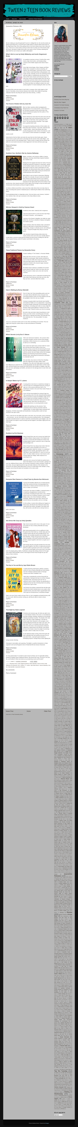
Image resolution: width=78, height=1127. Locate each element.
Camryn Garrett (59, 286)
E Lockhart (68, 383)
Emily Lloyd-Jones (58, 409)
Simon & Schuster (66, 1011)
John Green (56, 574)
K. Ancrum (56, 594)
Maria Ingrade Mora (63, 770)
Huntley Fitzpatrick (58, 493)
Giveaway (59, 454)
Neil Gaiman (63, 844)
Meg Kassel (56, 794)
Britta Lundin (64, 272)
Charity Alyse (67, 312)
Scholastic (66, 989)
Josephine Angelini (62, 577)
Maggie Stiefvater (58, 752)
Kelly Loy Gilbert (67, 646)
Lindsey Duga (57, 725)
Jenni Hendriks (68, 530)
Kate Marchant (66, 611)
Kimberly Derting (58, 662)
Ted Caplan (68, 1053)
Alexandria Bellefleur (58, 164)
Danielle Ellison (57, 361)
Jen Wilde (60, 527)
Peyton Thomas (58, 869)
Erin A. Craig (58, 424)
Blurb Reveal (65, 259)
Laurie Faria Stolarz (58, 704)
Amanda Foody (57, 178)
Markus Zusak (61, 781)
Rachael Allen (59, 879)
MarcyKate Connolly (58, 760)
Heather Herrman (66, 477)
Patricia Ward (65, 865)
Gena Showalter (59, 449)
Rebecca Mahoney (68, 900)
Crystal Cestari (63, 348)
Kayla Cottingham (63, 639)
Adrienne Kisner (59, 147)
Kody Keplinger (67, 665)
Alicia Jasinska (68, 165)
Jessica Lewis (63, 558)
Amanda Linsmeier (63, 180)
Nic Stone (70, 844)
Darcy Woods (61, 366)
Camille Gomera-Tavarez (67, 285)
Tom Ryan (62, 1069)
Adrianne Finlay (59, 145)
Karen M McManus (63, 601)
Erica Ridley (67, 422)
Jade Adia (64, 506)
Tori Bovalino (69, 1072)
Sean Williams (64, 992)
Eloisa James (65, 403)
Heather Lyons (57, 480)
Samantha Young (59, 954)
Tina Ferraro (65, 1064)
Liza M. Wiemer (69, 735)
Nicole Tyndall (66, 847)
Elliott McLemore (57, 403)
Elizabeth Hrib (64, 393)
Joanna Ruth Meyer (58, 568)
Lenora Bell (60, 711)
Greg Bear (62, 458)
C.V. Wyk (66, 281)
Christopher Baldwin (63, 327)
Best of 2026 (22, 18)
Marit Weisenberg (57, 780)
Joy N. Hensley (59, 580)
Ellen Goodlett (59, 400)
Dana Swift (62, 357)
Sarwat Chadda (68, 983)
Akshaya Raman (63, 152)
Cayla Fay (64, 309)
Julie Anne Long (60, 584)
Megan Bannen (69, 794)
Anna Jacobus (65, 213)
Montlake (69, 827)
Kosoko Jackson (57, 666)
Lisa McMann (62, 729)
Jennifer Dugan (67, 536)
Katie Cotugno (64, 632)
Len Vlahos (61, 709)
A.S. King (57, 132)
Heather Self (56, 481)
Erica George (65, 420)
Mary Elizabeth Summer (67, 784)
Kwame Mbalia (65, 676)
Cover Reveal (61, 347)
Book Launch (58, 262)
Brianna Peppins (57, 269)
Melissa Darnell (62, 803)
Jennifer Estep (67, 538)
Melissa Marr (56, 807)
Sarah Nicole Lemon (67, 979)
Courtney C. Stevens (67, 342)
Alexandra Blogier (62, 158)
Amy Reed (56, 194)
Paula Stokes (61, 866)
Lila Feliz (69, 715)
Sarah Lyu (69, 976)
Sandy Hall (56, 957)
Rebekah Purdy (57, 907)
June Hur (64, 590)
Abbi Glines (68, 134)
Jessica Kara (64, 555)
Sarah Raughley (64, 980)
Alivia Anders (65, 168)
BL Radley (62, 254)
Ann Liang (56, 208)
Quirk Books (56, 877)
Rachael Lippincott (67, 879)
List (67, 732)
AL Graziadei (61, 154)
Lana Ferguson (69, 682)
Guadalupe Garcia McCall (65, 461)
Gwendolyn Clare (65, 462)
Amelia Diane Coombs (63, 185)
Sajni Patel (66, 949)
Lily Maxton (69, 718)
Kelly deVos (67, 643)
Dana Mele (66, 355)
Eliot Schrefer (68, 387)
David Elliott (67, 367)
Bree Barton (56, 265)
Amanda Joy (56, 180)
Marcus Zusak (67, 758)
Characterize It (57, 312)
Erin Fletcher (61, 426)
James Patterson (64, 509)
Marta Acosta (68, 781)
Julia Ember (60, 581)
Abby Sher (56, 135)
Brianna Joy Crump (67, 268)
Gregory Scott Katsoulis (61, 460)
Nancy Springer (68, 833)
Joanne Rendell (57, 569)
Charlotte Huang (68, 314)
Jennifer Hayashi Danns (66, 539)
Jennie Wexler (57, 532)
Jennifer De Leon (66, 535)
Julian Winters (66, 583)
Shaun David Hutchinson (65, 1003)
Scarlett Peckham (58, 989)
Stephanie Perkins (58, 1032)
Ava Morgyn (62, 234)
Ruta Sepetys (68, 940)
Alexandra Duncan (66, 161)
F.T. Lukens (27, 665)
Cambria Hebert (64, 283)
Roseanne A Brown (66, 936)
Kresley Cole (67, 666)
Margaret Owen (58, 763)
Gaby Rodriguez (69, 446)
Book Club (70, 260)
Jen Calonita (67, 523)
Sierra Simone (57, 1011)
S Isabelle (68, 943)
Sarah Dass (62, 969)
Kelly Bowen (65, 642)
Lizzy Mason (58, 737)
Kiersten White (57, 658)
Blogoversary (69, 257)
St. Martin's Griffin (63, 1024)
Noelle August (62, 853)
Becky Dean (60, 241)
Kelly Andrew (58, 642)
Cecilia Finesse (57, 311)
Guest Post (57, 462)
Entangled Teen (68, 419)
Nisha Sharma (58, 852)
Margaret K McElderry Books (62, 761)
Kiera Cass (66, 656)
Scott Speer (64, 990)
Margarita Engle (61, 765)
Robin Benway (57, 923)
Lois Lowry (65, 737)
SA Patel (69, 946)
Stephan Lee (68, 1028)
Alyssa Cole (64, 174)
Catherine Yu (56, 308)
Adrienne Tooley (67, 147)
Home (7, 18)
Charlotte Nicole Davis (60, 315)
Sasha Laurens (64, 985)
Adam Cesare (61, 139)
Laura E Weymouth (58, 688)
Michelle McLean (68, 816)
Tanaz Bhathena (68, 1047)
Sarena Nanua (61, 983)
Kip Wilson (63, 663)
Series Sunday (61, 993)
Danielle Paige (57, 363)
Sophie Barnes (57, 1018)
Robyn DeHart (56, 927)
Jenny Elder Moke (58, 549)
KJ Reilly (56, 665)
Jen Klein (69, 525)
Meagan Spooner (59, 793)
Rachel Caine (57, 880)
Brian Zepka (68, 266)
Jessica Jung (56, 555)
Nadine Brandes (63, 830)
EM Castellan (61, 404)
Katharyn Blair (63, 619)
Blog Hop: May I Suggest (60, 102)
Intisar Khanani (59, 497)
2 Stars (66, 124)
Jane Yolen (61, 513)
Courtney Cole (57, 344)
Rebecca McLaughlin (60, 902)
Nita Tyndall (65, 852)
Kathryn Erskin (61, 627)
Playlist (55, 872)
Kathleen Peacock (63, 626)
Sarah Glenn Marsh (68, 970)
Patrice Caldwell (69, 863)
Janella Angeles (67, 513)
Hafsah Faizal (61, 464)
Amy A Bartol (62, 190)
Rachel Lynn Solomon (65, 884)
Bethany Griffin (63, 249)
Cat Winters (59, 305)
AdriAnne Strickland (68, 145)
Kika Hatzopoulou (67, 658)
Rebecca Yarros (67, 906)
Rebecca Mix (69, 902)
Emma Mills (65, 416)
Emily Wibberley (67, 412)
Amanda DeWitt (67, 177)
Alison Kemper (57, 168)
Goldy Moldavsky (62, 455)
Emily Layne (68, 407)
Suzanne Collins (66, 1040)
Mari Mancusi (61, 768)
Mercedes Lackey (63, 809)
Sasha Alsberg (57, 985)
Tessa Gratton (57, 1060)
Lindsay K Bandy (63, 722)
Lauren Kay (69, 698)
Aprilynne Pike (66, 221)
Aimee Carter (57, 149)
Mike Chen (62, 819)
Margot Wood (66, 767)
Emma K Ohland (62, 414)
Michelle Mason (60, 816)
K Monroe (63, 593)
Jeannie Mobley (66, 522)
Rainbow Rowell (58, 892)
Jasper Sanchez (68, 517)
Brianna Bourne (57, 268)
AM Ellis (61, 175)
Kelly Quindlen (11, 667)
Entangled (69, 417)
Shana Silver (68, 995)
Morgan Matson (57, 829)
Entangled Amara (58, 419)
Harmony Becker (57, 471)
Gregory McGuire (69, 458)
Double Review (61, 381)
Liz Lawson (56, 735)
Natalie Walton (59, 839)
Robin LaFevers (64, 924)
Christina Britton (63, 321)
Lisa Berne (69, 727)
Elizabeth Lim (62, 394)
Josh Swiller (61, 578)
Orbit (67, 860)
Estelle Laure (65, 429)
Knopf (61, 665)
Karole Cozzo (61, 603)
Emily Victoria (59, 412)
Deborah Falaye (59, 373)
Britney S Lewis (57, 272)
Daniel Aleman (57, 358)
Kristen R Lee (68, 669)
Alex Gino (61, 155)
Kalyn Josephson (64, 596)
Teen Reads (56, 1054)
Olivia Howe (64, 859)
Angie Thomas (59, 205)
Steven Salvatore (68, 1032)
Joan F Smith (57, 565)
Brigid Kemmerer (58, 271)
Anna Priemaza (62, 214)
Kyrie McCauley (69, 678)
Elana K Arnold (62, 386)
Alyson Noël (62, 172)
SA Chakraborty (63, 946)
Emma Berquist (65, 413)
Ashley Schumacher (59, 228)
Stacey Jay (61, 1025)
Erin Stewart (58, 429)
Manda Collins (68, 755)
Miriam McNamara (58, 823)
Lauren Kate (62, 698)
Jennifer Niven (61, 548)
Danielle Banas (57, 360)
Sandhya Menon (67, 956)
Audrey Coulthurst (66, 231)
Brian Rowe (62, 266)
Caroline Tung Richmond (59, 293)
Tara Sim (69, 1050)
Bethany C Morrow (63, 247)
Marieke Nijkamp (58, 774)
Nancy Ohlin (61, 833)
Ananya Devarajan (62, 197)
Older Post (47, 711)
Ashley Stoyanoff (66, 230)
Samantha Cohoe (66, 952)
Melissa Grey (57, 806)
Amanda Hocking (66, 178)
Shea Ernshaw (64, 1005)
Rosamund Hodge (58, 933)
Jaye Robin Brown (35, 665)
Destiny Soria (64, 376)
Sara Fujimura (68, 960)
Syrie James (66, 1044)
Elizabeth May (69, 394)
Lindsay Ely (56, 722)
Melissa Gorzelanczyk (65, 804)
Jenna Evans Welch (63, 529)
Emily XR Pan (57, 413)
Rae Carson (67, 890)
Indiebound (9, 97)
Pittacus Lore (68, 870)
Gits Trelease (69, 452)
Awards (60, 236)
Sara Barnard (61, 959)
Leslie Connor (57, 712)
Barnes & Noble (10, 99)
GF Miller (57, 450)
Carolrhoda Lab (69, 293)
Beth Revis (63, 246)
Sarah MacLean (58, 978)
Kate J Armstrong (59, 611)
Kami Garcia (62, 597)
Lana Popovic (65, 684)
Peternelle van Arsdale (67, 867)
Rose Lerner (68, 934)
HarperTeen (57, 473)
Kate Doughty (58, 610)
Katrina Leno (64, 636)
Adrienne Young (58, 148)
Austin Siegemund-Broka (23, 663)
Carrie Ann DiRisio (68, 295)
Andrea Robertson (60, 200)
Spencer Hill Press (65, 1022)
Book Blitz (61, 260)
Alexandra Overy (13, 663)
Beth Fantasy (61, 244)
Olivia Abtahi (63, 856)
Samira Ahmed (57, 956)
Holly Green (66, 488)
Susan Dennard (64, 1037)
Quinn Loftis (68, 876)
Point (59, 872)
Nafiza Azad (64, 832)
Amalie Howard (57, 177)
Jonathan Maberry (64, 574)
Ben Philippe (56, 243)
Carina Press (65, 289)
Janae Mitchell (57, 512)
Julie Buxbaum (69, 584)
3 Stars (59, 125)
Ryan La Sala (61, 943)
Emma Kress (69, 414)
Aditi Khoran (70, 144)
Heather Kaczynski (67, 478)
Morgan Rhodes (65, 829)
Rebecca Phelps (59, 903)
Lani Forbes (61, 685)
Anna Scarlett (69, 214)
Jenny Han (66, 549)
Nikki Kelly (60, 849)
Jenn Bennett (66, 527)
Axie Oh (66, 236)
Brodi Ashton (61, 275)
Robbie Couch (68, 921)
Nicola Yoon (67, 846)
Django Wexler (66, 380)
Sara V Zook (66, 964)
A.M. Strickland (63, 131)
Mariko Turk (56, 775)
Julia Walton (58, 583)
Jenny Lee (61, 551)
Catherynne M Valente (66, 308)
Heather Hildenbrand (58, 478)
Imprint (57, 496)
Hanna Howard (64, 465)
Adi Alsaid (62, 142)
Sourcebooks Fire (66, 1021)
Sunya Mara (65, 1035)
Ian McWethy (64, 494)
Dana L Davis (59, 355)
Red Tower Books (59, 909)
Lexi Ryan (60, 714)
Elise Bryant (56, 389)
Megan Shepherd (60, 797)
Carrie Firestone (65, 296)
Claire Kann (61, 334)
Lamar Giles (63, 682)
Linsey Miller (65, 725)
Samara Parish (68, 954)
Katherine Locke (62, 623)
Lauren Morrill (56, 699)
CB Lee (69, 309)
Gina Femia (63, 452)
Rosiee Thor (67, 937)
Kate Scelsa (61, 614)
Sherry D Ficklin (60, 1009)
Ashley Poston (66, 227)
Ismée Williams (62, 502)
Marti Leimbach (68, 783)
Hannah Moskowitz (62, 468)
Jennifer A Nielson (58, 533)
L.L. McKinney (66, 679)
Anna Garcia (60, 211)
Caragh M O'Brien (57, 289)
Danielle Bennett (67, 360)
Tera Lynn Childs (65, 1055)
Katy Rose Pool (64, 638)
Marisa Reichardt (66, 777)
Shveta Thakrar (67, 1009)
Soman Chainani (59, 1015)
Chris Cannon (65, 318)
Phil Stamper (65, 869)
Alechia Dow (68, 154)
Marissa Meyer (65, 778)
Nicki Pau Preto (59, 846)
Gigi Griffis (63, 450)
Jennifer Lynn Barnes (58, 545)
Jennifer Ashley (67, 533)
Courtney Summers (67, 345)
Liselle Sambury (67, 731)
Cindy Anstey (56, 331)
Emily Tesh (70, 410)
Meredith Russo (62, 810)
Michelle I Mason (63, 814)
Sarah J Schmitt (68, 973)
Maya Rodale (69, 791)
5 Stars (69, 128)
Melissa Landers (66, 806)
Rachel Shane (61, 889)
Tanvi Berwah (58, 1048)
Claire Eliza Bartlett (64, 332)
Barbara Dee (57, 238)
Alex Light (67, 155)
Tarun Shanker (65, 1051)
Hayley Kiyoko (66, 473)
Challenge (69, 311)
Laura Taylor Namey (64, 694)
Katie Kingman (63, 633)
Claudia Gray (56, 337)
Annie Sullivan (60, 218)
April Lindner (58, 221)
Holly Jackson (68, 490)
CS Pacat (60, 350)
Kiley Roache (65, 659)
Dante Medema (62, 364)
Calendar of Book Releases (35, 18)
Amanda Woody (69, 182)
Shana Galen (61, 995)
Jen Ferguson (63, 525)
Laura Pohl (66, 689)
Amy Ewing (60, 191)
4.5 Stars (60, 127)
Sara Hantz (56, 962)
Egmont (55, 386)
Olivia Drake (65, 857)
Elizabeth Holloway (66, 391)
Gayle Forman (69, 448)
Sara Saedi (62, 963)
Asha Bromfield (69, 224)
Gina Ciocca (56, 452)
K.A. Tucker (62, 594)
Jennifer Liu (67, 544)
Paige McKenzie (62, 862)
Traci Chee (58, 1074)
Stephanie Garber (58, 1029)
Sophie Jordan (58, 1019)
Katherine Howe (63, 621)
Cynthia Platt (61, 353)
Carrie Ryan (62, 299)
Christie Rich (63, 319)
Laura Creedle (68, 686)
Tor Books (56, 1072)
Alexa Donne (63, 157)
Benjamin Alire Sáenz (66, 243)
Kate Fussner (69, 610)
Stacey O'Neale (64, 1026)
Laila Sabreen (62, 681)
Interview (69, 496)
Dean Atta (64, 371)
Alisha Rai (62, 167)
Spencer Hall (56, 1022)
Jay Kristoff (63, 519)
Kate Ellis (64, 610)
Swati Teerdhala (68, 1042)
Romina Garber (62, 930)
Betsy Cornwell (62, 251)
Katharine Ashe (63, 617)
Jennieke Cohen (66, 532)
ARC (60, 223)
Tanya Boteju (65, 1048)
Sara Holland (64, 962)
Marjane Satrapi (65, 780)
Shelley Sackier (66, 1008)
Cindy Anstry (63, 331)
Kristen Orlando (61, 669)
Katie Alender (65, 630)
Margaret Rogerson (63, 764)
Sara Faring (61, 960)
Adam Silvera (57, 141)
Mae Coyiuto (61, 751)
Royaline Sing (56, 939)
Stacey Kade (68, 1025)
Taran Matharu (57, 1051)
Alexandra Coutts (57, 161)
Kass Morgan (66, 604)
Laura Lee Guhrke (58, 689)
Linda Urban (68, 719)
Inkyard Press (62, 496)
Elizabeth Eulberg (64, 390)
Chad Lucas (63, 311)
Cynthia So (68, 353)
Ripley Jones (64, 920)
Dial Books (61, 377)
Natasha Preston (66, 842)
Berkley (55, 244)
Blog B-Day (58, 256)
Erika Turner (70, 423)
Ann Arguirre (56, 207)
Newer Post (9, 711)
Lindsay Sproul (67, 724)
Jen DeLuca (56, 525)
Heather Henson (57, 477)
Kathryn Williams (67, 629)
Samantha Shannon (68, 953)
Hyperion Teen (67, 493)
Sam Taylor (69, 950)
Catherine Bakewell (67, 305)
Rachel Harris (62, 881)
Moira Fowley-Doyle (58, 824)
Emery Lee (68, 404)
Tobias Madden (64, 1067)
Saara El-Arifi (56, 947)
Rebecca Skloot (57, 906)
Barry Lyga (65, 238)
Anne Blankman (63, 217)
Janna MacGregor (58, 515)
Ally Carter (60, 170)
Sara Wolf (63, 966)
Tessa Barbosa (61, 1058)
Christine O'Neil (63, 325)
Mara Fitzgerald (58, 757)
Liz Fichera (69, 734)
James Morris (56, 509)
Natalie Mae (69, 837)
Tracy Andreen (65, 1074)
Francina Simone (67, 440)
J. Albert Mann (67, 503)
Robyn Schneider (64, 927)
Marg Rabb (67, 760)
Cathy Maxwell (57, 309)
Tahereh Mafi (63, 1045)
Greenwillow (56, 458)
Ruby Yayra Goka (64, 939)
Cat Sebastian (69, 304)
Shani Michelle (57, 996)
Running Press (61, 940)
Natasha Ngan (57, 842)
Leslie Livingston (65, 712)
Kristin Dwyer (65, 672)
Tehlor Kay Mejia (64, 1054)
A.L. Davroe (56, 131)
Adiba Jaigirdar (63, 144)
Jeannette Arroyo (59, 522)
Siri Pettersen (65, 1012)
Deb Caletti (70, 371)
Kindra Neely (56, 663)
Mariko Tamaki (67, 774)
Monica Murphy (64, 826)
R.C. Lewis (63, 877)
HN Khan (63, 487)
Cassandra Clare (59, 302)
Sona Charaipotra (68, 1015)
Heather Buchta (68, 474)
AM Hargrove (68, 175)
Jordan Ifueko (64, 576)
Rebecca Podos (67, 903)
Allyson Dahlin (57, 171)
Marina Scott (69, 775)
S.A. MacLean (63, 944)
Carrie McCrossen (63, 298)
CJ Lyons (57, 332)
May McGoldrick (63, 790)
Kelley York (70, 640)
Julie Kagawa (63, 587)
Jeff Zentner (61, 523)
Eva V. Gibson (21, 665)
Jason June (61, 517)
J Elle (68, 502)
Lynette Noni (62, 745)
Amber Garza (58, 184)
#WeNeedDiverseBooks (58, 124)
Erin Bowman (14, 665)
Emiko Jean (56, 406)
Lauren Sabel (68, 701)
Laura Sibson (64, 692)
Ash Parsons (62, 224)
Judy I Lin (66, 580)
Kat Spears (65, 606)
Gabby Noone (65, 443)
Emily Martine (65, 409)
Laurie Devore (56, 702)
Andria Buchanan (57, 203)
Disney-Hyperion (57, 380)
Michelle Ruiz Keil (65, 817)
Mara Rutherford (67, 757)
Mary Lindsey (58, 786)
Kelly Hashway (57, 645)
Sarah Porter (56, 980)
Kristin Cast (57, 672)
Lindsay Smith (60, 724)
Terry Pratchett (65, 1057)
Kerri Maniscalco (60, 653)
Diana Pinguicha (68, 377)
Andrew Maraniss (57, 201)
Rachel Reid (64, 887)
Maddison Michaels (61, 750)
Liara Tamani (58, 715)
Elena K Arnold (61, 387)
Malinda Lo (60, 755)
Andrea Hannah (62, 198)
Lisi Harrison (63, 732)
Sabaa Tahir (64, 947)
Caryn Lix (69, 299)
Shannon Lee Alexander (62, 999)
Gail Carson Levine (60, 448)
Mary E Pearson (57, 784)
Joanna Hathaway (43, 665)
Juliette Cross (68, 588)
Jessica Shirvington (59, 561)
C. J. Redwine (62, 279)
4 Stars (70, 125)
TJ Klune (56, 1067)
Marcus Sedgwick (57, 758)
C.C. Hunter (69, 279)
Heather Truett (63, 481)
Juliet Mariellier (61, 588)
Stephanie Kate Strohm (67, 1029)
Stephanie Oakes (67, 1031)
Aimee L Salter (65, 149)
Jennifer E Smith (58, 538)
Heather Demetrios (58, 476)
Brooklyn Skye (61, 276)
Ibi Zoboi (70, 494)
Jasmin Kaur (64, 516)
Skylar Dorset (62, 1014)
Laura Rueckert (63, 691)
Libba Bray (64, 715)
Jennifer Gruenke (57, 539)
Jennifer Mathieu (68, 545)
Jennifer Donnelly (58, 536)
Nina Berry (66, 849)
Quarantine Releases (20, 667)
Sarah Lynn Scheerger (60, 976)
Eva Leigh (61, 432)
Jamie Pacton (61, 510)
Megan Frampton (60, 796)
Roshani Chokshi (58, 937)
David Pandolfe (65, 368)
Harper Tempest (67, 471)
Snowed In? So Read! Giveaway (61, 105)
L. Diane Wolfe (59, 679)
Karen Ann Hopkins (63, 600)
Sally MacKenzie (61, 950)
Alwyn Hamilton (65, 171)
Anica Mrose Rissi (67, 205)
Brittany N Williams (63, 273)
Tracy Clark (64, 1075)
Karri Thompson (69, 603)
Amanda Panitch (63, 181)
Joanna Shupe (67, 568)
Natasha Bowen (57, 840)
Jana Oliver (68, 510)
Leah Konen (70, 705)
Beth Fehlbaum (68, 244)
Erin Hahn (67, 426)
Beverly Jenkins (65, 253)
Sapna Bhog (64, 957)
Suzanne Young (58, 1042)
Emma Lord (58, 416)
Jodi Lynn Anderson (64, 571)
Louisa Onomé (62, 742)
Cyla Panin (66, 350)
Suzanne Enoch (57, 1041)
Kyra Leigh (62, 678)
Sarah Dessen (69, 969)
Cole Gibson (63, 337)
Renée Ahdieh (63, 910)
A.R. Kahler (70, 131)
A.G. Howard (61, 129)
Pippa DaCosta (61, 870)
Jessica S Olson (66, 559)
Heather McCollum (66, 480)
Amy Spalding (57, 195)
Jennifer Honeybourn (59, 540)
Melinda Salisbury (63, 800)
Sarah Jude (56, 975)
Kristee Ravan (57, 668)
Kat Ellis (59, 606)
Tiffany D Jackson (63, 1061)
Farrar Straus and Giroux (65, 436)
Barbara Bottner (68, 237)
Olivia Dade (58, 857)
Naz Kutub (67, 843)
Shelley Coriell (69, 1006)
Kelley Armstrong (62, 640)
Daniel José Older (66, 358)
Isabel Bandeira (64, 499)
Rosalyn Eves (59, 931)
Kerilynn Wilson (69, 652)
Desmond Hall (56, 376)
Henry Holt (70, 484)
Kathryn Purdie (59, 629)
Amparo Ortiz (68, 188)
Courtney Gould (66, 344)
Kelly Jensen (65, 645)
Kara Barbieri (69, 597)
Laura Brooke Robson (58, 686)
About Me (14, 18)
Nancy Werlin (57, 834)
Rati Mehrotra (61, 894)
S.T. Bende (56, 946)
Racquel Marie (60, 890)
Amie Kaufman (69, 187)
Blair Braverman (68, 254)
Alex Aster (56, 155)
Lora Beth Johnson (62, 738)
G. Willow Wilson (64, 442)
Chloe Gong (67, 317)
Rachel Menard (57, 887)
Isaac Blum (66, 497)
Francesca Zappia (59, 440)
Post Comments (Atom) (17, 714)
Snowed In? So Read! (59, 110)
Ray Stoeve (68, 894)
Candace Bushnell (57, 288)
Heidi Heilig (68, 483)
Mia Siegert (58, 811)
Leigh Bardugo (64, 708)
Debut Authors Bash (67, 373)
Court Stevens (64, 341)
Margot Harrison (59, 767)
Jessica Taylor (64, 562)
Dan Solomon (69, 354)
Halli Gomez (68, 464)
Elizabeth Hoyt (57, 393)
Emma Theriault (62, 417)
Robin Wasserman (67, 926)
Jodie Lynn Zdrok (66, 573)
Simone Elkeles (57, 1012)
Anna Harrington (57, 213)
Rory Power (69, 930)
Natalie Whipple (67, 839)
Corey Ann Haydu (59, 338)
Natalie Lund (62, 837)
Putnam (55, 874)
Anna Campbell (65, 210)
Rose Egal (62, 934)
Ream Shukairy (64, 896)
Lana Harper (58, 684)
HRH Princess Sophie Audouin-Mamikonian (62, 491)
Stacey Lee (56, 1026)
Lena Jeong (66, 709)
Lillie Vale (63, 718)
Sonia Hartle (59, 1016)
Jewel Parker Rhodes (62, 564)
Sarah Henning (59, 972)
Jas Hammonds (57, 516)
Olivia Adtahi (69, 856)
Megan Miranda (69, 796)
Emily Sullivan (63, 410)
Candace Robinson (67, 288)
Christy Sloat (61, 328)
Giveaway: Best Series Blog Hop (61, 99)
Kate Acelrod (62, 607)
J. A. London (60, 503)
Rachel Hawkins (63, 883)
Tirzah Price (62, 1065)
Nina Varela (69, 850)
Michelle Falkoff (62, 813)
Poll (62, 872)
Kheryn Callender (57, 656)
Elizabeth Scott (69, 396)
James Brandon (68, 507)
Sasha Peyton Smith (62, 986)
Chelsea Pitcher (69, 315)
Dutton (55, 383)
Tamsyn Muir (61, 1047)
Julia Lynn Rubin (68, 581)
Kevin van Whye (67, 655)
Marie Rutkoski (65, 773)
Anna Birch (69, 208)
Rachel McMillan (66, 886)
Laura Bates (68, 685)
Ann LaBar (69, 207)
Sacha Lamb (60, 949)
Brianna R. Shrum (66, 269)
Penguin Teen (69, 866)
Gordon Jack (69, 455)
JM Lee (69, 564)
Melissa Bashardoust (63, 801)
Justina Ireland (63, 591)
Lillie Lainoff (58, 718)
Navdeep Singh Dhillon (58, 843)
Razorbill (56, 896)
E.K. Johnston (57, 384)
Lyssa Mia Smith (66, 747)
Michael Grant (65, 811)
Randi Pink (67, 892)
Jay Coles (56, 519)
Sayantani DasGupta (65, 988)
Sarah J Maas (58, 973)
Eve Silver (58, 433)
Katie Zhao (64, 635)
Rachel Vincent (68, 889)
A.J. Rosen (69, 129)
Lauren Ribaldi (61, 701)
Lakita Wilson (56, 682)
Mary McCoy (65, 786)
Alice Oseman (60, 165)
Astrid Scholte (57, 231)
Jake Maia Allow (59, 507)
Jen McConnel (63, 526)
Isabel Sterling (63, 500)
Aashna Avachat (62, 134)
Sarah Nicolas (57, 979)
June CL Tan (57, 590)
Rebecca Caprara (63, 897)
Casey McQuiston (58, 301)
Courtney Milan (57, 345)
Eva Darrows (59, 430)
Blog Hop (65, 256)
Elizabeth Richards (60, 396)
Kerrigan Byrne (69, 653)
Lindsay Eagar (67, 721)
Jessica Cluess (57, 554)
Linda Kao (62, 719)
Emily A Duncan (64, 406)
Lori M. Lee (63, 741)
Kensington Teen (62, 652)
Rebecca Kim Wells (58, 900)
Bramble (61, 263)
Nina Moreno (62, 850)
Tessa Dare (68, 1058)
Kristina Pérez (68, 673)
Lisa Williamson (69, 729)
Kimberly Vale (68, 662)
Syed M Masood (57, 1044)
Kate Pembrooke (64, 613)
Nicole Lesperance (58, 847)
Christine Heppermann (58, 324)
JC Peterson (69, 520)
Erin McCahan (63, 427)
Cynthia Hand (61, 351)
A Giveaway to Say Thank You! (61, 107)
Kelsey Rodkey (63, 649)
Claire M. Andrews (60, 335)
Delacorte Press (66, 374)
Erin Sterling (70, 427)
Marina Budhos (63, 775)
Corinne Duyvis (59, 340)
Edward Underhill (67, 384)
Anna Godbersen (68, 211)
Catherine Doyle (57, 307)
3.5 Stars (64, 125)
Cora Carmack (69, 337)
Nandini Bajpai (64, 834)
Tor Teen (62, 1072)
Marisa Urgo (56, 778)
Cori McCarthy (68, 338)
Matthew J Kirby (62, 787)
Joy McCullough (69, 578)
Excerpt (56, 435)
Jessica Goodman (66, 554)
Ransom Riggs (57, 893)
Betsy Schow (69, 251)
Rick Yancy (64, 917)
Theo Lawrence (65, 1060)
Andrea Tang (68, 200)
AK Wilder (61, 151)
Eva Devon (66, 430)
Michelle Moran (57, 817)
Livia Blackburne (62, 734)
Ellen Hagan (66, 400)
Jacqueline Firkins (57, 506)
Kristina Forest (61, 673)
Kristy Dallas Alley (66, 675)
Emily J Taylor (62, 407)
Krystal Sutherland (57, 676)
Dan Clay (64, 354)
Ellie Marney (68, 401)
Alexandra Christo (66, 159)
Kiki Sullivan (57, 659)
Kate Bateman (62, 609)
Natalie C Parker (63, 836)
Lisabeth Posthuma (59, 731)
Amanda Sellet (61, 182)
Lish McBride (56, 732)
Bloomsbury (59, 259)
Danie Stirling (68, 357)
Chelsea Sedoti (59, 317)
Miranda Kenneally (66, 822)
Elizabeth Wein (67, 397)
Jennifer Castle (57, 535)
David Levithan (57, 368)
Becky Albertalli (33, 663)
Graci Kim (68, 457)
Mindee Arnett (62, 820)
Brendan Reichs (65, 265)
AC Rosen (62, 138)
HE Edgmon (61, 474)
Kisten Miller (68, 663)
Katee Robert (64, 616)
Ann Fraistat (63, 207)
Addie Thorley (65, 141)
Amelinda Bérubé (61, 187)
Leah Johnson (63, 705)
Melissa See (63, 807)
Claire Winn (68, 335)
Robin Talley (60, 926)
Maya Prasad (62, 791)
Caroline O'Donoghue (65, 292)
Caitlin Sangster (63, 282)
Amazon (8, 100)
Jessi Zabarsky (59, 552)
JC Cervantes (62, 520)
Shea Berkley (56, 1005)
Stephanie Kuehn (59, 1031)
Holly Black (58, 488)
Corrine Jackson (67, 340)
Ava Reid (69, 234)
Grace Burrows (59, 457)
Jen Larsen (56, 526)
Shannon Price (63, 1001)
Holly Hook (60, 490)
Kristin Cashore (67, 671)
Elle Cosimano (62, 399)
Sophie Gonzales (66, 1018)
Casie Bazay (68, 301)
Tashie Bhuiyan (61, 1053)
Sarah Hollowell (68, 972)
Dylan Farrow (61, 383)
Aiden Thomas (67, 148)
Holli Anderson (69, 487)
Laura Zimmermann (61, 695)
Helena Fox (56, 484)
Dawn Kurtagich (65, 370)
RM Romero (61, 921)
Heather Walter (61, 483)
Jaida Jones (70, 506)
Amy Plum (67, 193)
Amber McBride (65, 184)
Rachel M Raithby (57, 886)
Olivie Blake (62, 860)
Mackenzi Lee (69, 748)
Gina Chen (69, 450)
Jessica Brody (67, 552)
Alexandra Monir (57, 162)
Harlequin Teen (65, 470)
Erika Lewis (63, 423)
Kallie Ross (56, 596)
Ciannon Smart (40, 663)
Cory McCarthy (57, 341)
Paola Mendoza (61, 863)
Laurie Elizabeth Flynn (66, 702)
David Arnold (60, 367)
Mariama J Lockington (67, 771)
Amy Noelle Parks (58, 193)
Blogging (62, 257)
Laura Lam (68, 688)
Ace (66, 138)
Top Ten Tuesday (60, 1071)
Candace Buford (67, 286)
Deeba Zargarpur (57, 374)
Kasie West (58, 604)
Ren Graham (66, 909)
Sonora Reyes (67, 1016)
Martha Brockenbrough (58, 783)
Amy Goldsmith (68, 191)
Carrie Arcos (58, 296)
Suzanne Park (67, 1041)
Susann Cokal (67, 1038)
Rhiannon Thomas (62, 914)
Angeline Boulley (61, 204)
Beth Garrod (56, 246)
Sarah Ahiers (65, 967)
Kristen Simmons (58, 671)
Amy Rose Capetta (65, 194)
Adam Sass (68, 139)
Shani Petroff (64, 996)
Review (69, 912)
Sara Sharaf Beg (69, 963)
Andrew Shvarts (66, 201)
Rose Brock (56, 934)
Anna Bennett (62, 208)
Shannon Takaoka (63, 1002)
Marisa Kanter (58, 777)
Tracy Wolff (61, 1077)
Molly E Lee (67, 824)
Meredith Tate (69, 810)
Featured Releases (59, 438)
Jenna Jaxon (60, 530)
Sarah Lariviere (69, 975)
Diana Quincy (59, 379)
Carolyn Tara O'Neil (60, 295)
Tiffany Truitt (62, 1063)
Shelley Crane (58, 1008)
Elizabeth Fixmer (57, 391)
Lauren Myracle (64, 699)
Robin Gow (56, 924)
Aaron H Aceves (64, 132)
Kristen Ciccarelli (64, 668)
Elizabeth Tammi (59, 397)
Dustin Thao (68, 381)
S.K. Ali (69, 944)
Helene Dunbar (63, 484)
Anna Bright (56, 210)
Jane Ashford (65, 512)
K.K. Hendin (68, 594)
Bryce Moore (57, 278)
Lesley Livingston (68, 711)
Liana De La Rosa (68, 714)
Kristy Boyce (57, 675)
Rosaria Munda (67, 933)
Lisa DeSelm (58, 728)
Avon (55, 236)
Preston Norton (68, 872)
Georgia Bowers (69, 449)
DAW (59, 370)
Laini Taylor (68, 681)
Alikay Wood (56, 167)
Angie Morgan (69, 204)
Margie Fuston (69, 765)
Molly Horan (56, 826)
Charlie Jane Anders (58, 314)
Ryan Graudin (64, 942)
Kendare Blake (61, 650)
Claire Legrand (69, 334)
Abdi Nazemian (63, 135)
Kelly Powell (66, 648)
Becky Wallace (68, 241)
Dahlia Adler (57, 354)
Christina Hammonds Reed (65, 322)
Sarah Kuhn (62, 975)
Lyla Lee (57, 744)
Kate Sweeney (68, 614)
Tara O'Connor (62, 1050)
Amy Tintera (64, 195)
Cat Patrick (62, 304)
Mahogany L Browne (62, 754)
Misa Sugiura (67, 823)
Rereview (62, 912)
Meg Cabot (67, 793)
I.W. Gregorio (57, 494)
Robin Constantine (66, 923)
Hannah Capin (65, 467)
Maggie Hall (68, 751)
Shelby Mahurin (61, 1006)
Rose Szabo (57, 936)
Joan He (65, 565)
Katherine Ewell (61, 620)
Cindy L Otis (69, 331)
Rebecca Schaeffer (66, 904)
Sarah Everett (59, 970)
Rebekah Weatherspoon (67, 907)
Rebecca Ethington (66, 899)
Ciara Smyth (58, 329)
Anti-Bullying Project (68, 218)
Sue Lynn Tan (63, 1034)
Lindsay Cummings (58, 721)
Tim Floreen (68, 1063)
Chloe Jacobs (57, 318)
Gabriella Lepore (61, 446)
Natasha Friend (67, 840)
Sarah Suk (65, 982)
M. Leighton (61, 748)
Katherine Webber (62, 624)
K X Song (69, 593)
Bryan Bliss (68, 276)
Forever (61, 439)
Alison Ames (68, 167)
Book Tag (65, 262)
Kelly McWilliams (57, 648)
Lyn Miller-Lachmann (64, 744)
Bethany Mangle (63, 250)
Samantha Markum (58, 953)
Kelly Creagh (60, 643)
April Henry (70, 220)
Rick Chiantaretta (64, 916)
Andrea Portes (69, 198)
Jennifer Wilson (68, 548)
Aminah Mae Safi (59, 188)
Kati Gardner (57, 630)
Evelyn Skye (67, 433)
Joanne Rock (64, 569)
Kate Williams (57, 616)
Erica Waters (57, 423)
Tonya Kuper (68, 1069)
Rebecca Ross (57, 904)
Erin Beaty (66, 424)
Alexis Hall (65, 164)
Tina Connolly (57, 1064)
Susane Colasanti (58, 1038)
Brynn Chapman (65, 278)
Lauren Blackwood (63, 696)
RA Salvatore (69, 877)
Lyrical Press (58, 747)
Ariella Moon (66, 223)
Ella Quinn (56, 399)
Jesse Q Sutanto (68, 551)
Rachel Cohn (64, 880)
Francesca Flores (68, 439)
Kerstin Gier (58, 655)
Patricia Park (58, 865)
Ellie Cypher (61, 401)
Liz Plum (62, 735)
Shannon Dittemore (62, 998)
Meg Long (62, 794)
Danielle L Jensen (67, 361)
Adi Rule (67, 142)
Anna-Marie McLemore (61, 215)
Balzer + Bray (60, 237)
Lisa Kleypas (65, 728)
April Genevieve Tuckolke (60, 220)
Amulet (55, 190)
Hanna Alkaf (56, 465)
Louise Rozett (69, 742)
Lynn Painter (69, 745)
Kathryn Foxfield (68, 627)
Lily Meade (56, 719)
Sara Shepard (58, 964)
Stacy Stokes (61, 1028)
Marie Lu (56, 773)
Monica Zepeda (62, 827)
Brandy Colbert (68, 263)
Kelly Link (60, 646)
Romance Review (62, 929)
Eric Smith (59, 420)
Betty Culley (58, 253)
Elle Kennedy (69, 399)
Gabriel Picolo (64, 445)
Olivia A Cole (57, 856)
